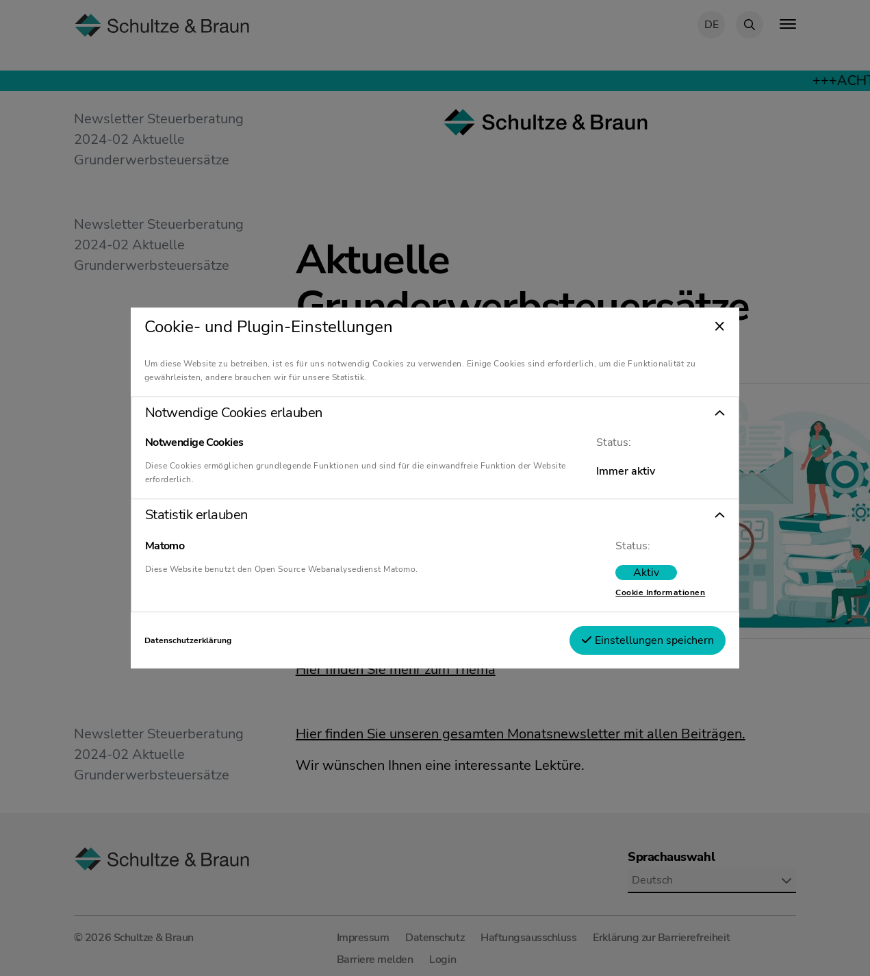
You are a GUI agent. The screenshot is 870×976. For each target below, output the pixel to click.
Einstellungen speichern (647, 640)
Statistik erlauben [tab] (196, 515)
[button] (435, 413)
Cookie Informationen (660, 592)
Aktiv (646, 572)
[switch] (646, 572)
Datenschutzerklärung (187, 640)
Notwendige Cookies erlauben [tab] (233, 413)
